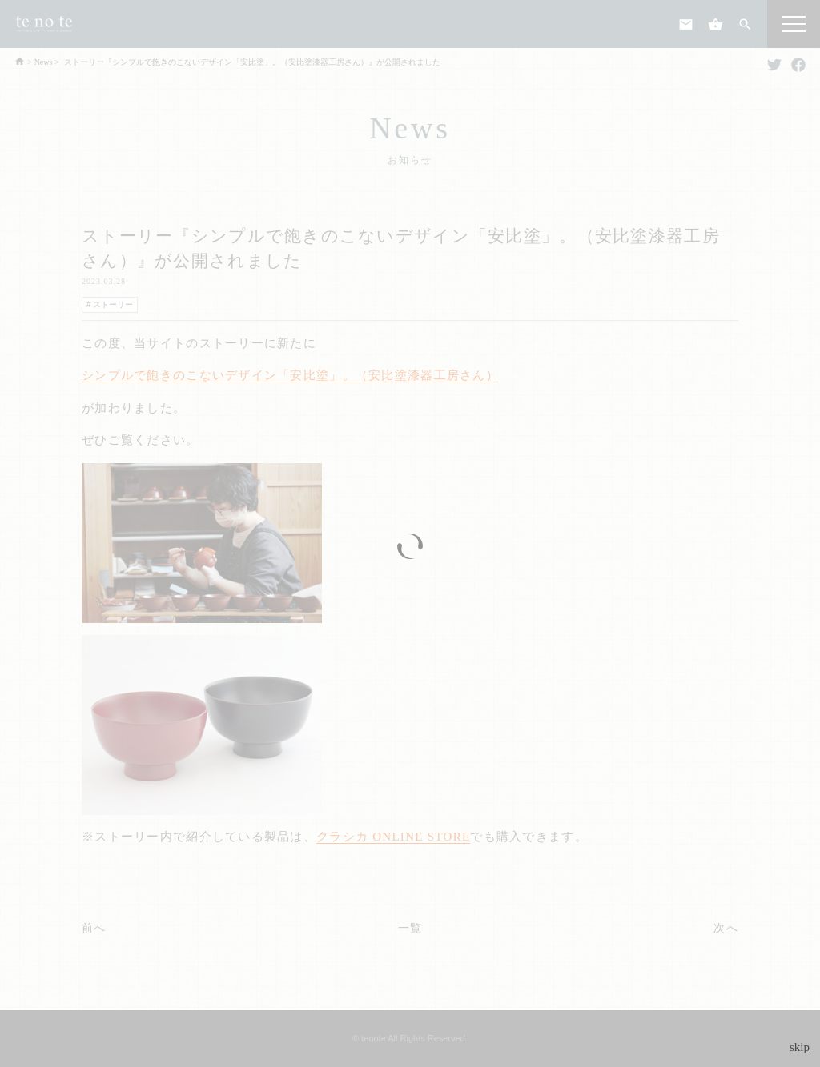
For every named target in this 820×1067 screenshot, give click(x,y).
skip (800, 1047)
